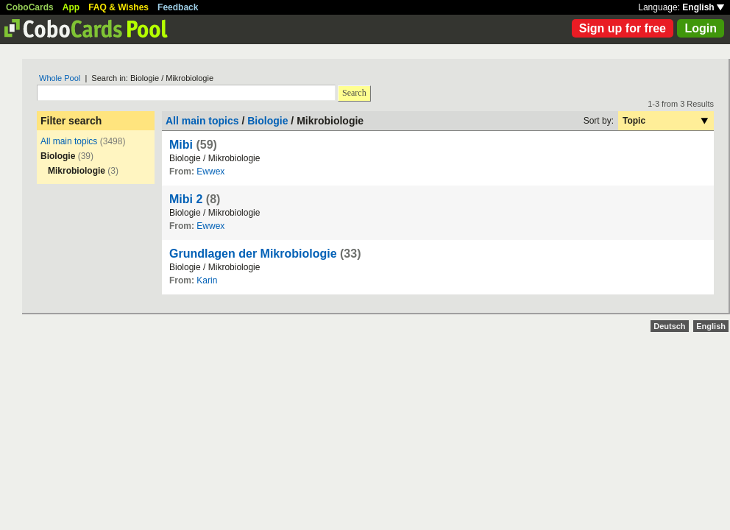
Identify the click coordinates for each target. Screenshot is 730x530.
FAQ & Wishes (118, 7)
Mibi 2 (185, 199)
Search (354, 93)
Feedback (177, 7)
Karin (206, 280)
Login (700, 28)
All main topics (68, 141)
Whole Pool (59, 78)
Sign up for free (622, 28)
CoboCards (30, 7)
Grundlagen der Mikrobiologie (253, 253)
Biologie (267, 121)
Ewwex (210, 171)
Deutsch (669, 326)
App (71, 7)
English (703, 7)
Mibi (181, 144)
